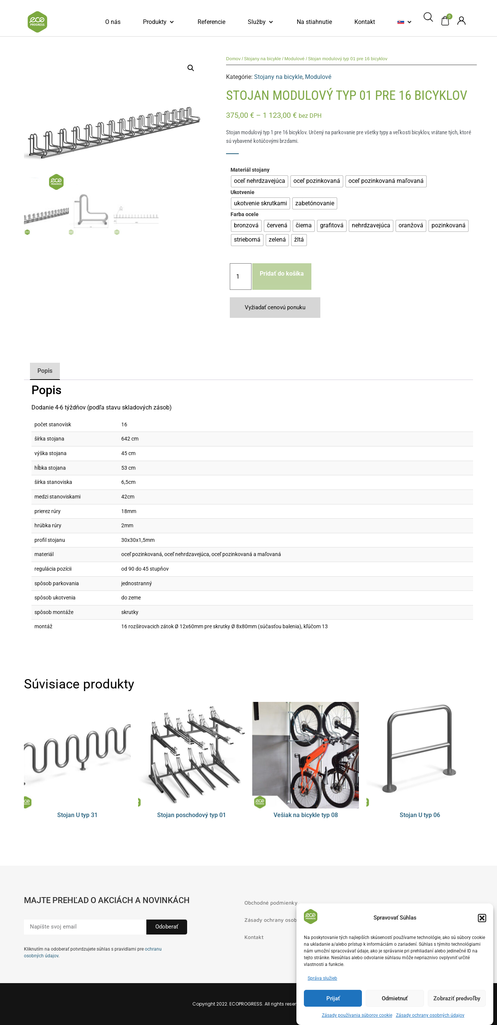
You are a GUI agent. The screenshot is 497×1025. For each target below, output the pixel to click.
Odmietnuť (395, 998)
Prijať (333, 998)
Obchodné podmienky (271, 902)
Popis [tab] (44, 370)
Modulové (294, 58)
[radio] (259, 181)
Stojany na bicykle (262, 58)
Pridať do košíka (282, 273)
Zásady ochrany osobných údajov (430, 1015)
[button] (482, 918)
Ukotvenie (242, 192)
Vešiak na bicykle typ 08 (306, 815)
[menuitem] (400, 22)
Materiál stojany (250, 170)
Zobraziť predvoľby (456, 998)
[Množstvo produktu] (240, 276)
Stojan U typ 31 (77, 815)
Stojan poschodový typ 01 (191, 815)
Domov (233, 58)
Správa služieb (322, 978)
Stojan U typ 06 (420, 815)
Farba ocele (245, 214)
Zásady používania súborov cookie (357, 1015)
